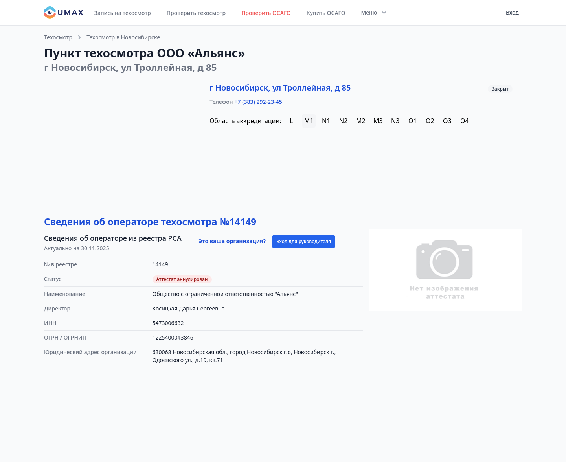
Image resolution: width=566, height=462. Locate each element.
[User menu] (510, 13)
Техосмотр (58, 37)
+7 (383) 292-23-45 (258, 101)
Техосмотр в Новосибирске (123, 37)
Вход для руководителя (303, 241)
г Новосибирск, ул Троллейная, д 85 (280, 87)
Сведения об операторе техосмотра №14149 (150, 221)
